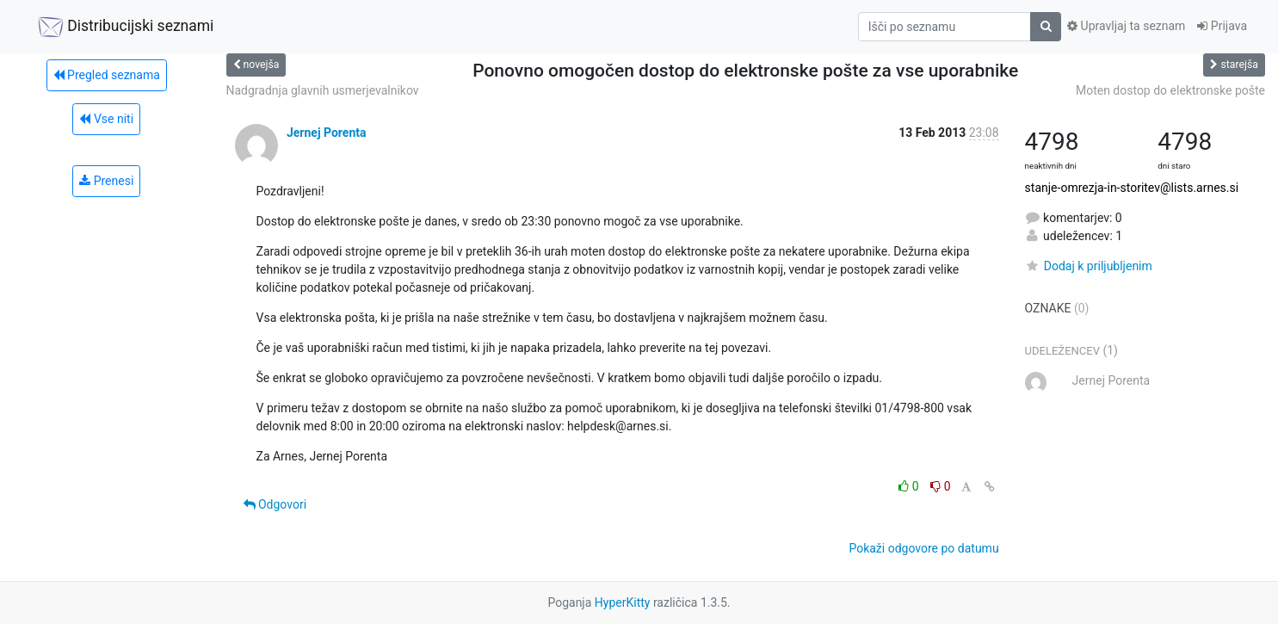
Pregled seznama (106, 75)
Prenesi (106, 181)
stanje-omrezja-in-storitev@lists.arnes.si (1132, 188)
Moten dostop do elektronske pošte (1170, 90)
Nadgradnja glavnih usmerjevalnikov (322, 90)
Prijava (1222, 26)
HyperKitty (623, 602)
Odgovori (275, 504)
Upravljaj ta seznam (1126, 26)
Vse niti (106, 119)
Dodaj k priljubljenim (1088, 266)
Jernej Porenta (327, 132)
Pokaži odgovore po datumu (923, 548)
